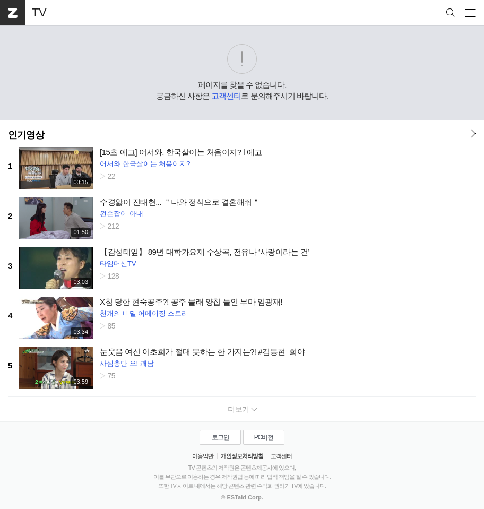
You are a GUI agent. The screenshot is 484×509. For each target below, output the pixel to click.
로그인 (220, 437)
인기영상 (26, 135)
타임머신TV (118, 264)
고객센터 (226, 95)
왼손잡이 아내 (121, 214)
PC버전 (264, 437)
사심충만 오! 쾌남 (127, 363)
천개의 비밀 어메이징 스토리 (144, 313)
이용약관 (202, 456)
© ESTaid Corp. (242, 497)
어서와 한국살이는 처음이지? (145, 164)
